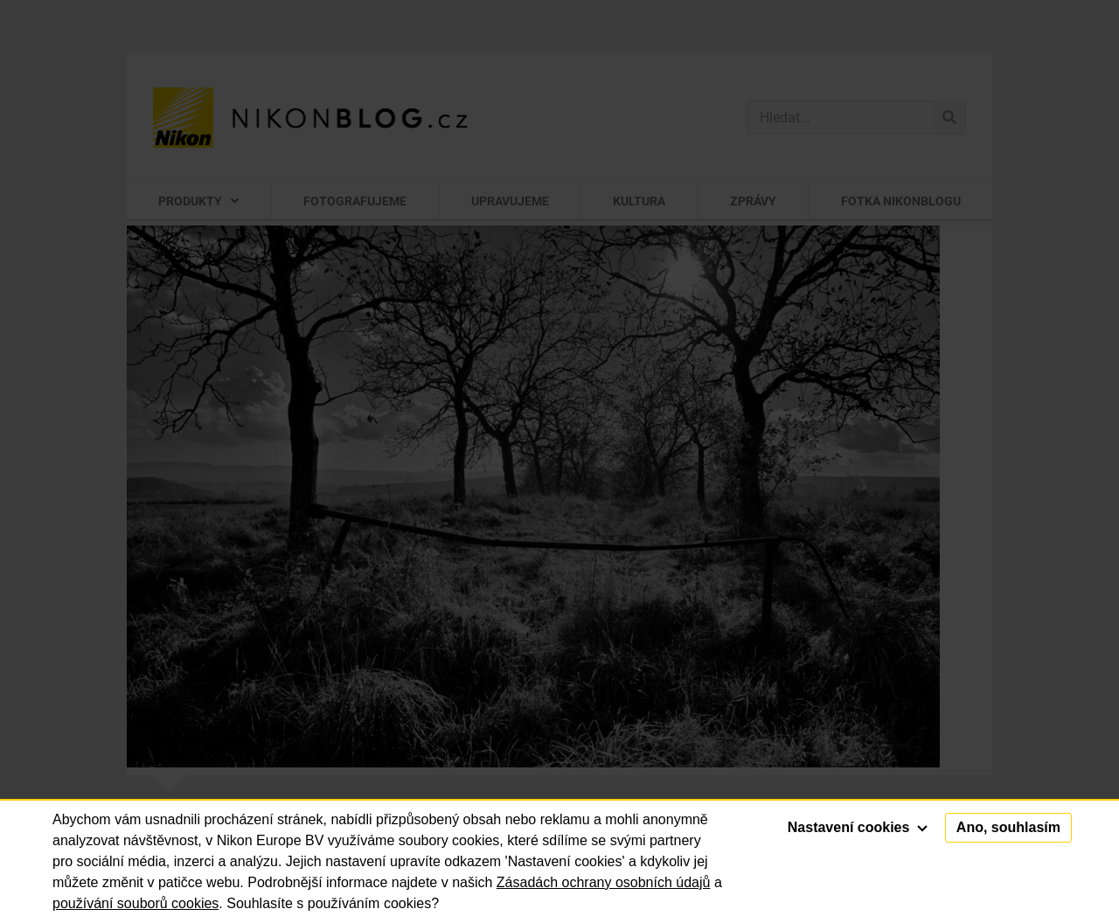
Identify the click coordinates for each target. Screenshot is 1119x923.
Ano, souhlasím (1008, 827)
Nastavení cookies (858, 827)
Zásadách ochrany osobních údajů (604, 882)
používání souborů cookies (135, 903)
